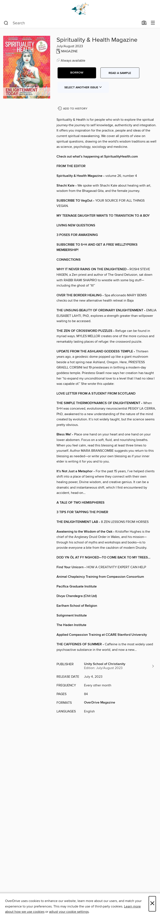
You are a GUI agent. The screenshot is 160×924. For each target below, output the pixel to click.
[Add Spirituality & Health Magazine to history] (73, 108)
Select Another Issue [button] (83, 87)
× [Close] (152, 903)
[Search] (6, 23)
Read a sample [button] (120, 73)
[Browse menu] (153, 23)
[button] (77, 72)
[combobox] (71, 23)
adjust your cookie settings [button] (69, 912)
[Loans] (144, 24)
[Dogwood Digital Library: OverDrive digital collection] (80, 9)
